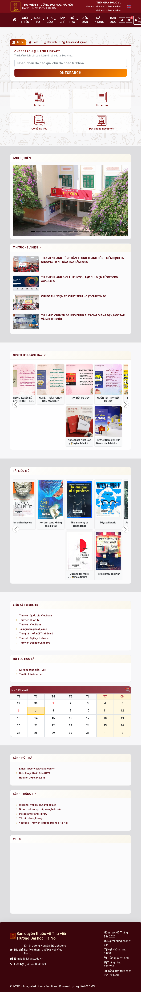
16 (70, 718)
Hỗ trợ (72, 19)
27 (18, 733)
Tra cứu (50, 19)
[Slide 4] (54, 231)
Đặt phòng (99, 19)
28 (35, 733)
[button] (31, 20)
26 (122, 725)
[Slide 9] (81, 231)
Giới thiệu (25, 19)
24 (87, 725)
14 (35, 718)
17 (87, 718)
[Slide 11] (92, 231)
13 (18, 718)
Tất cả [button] (17, 42)
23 (70, 725)
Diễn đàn (85, 19)
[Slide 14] (108, 231)
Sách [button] (33, 42)
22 (53, 725)
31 (87, 733)
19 (122, 718)
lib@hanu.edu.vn (33, 958)
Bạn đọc (113, 19)
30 (35, 703)
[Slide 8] (76, 231)
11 (105, 710)
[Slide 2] (44, 231)
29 (18, 703)
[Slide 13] (102, 231)
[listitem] (39, 99)
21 (35, 725)
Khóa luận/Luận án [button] (74, 42)
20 (18, 725)
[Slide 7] (70, 231)
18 (105, 718)
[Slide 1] (38, 231)
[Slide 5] (60, 231)
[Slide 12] (97, 231)
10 (87, 710)
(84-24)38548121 (35, 964)
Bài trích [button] (50, 42)
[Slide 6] (65, 231)
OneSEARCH (70, 73)
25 (105, 725)
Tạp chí (62, 19)
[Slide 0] (33, 231)
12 (122, 710)
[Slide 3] (49, 231)
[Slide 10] (86, 231)
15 (53, 718)
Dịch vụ (37, 19)
